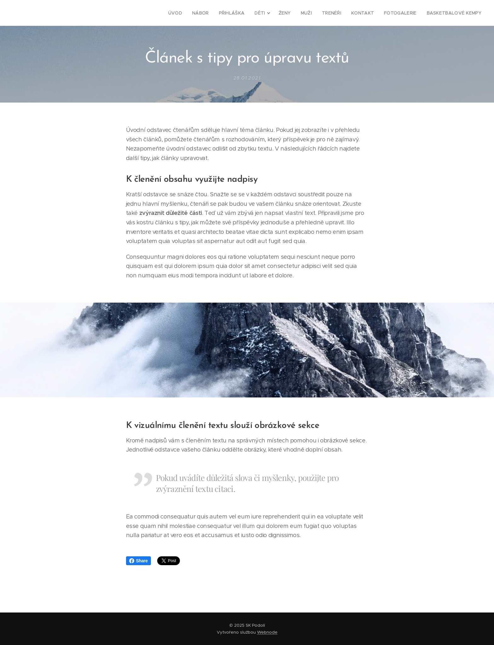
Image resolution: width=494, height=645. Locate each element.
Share (138, 560)
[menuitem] (191, 13)
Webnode (267, 632)
